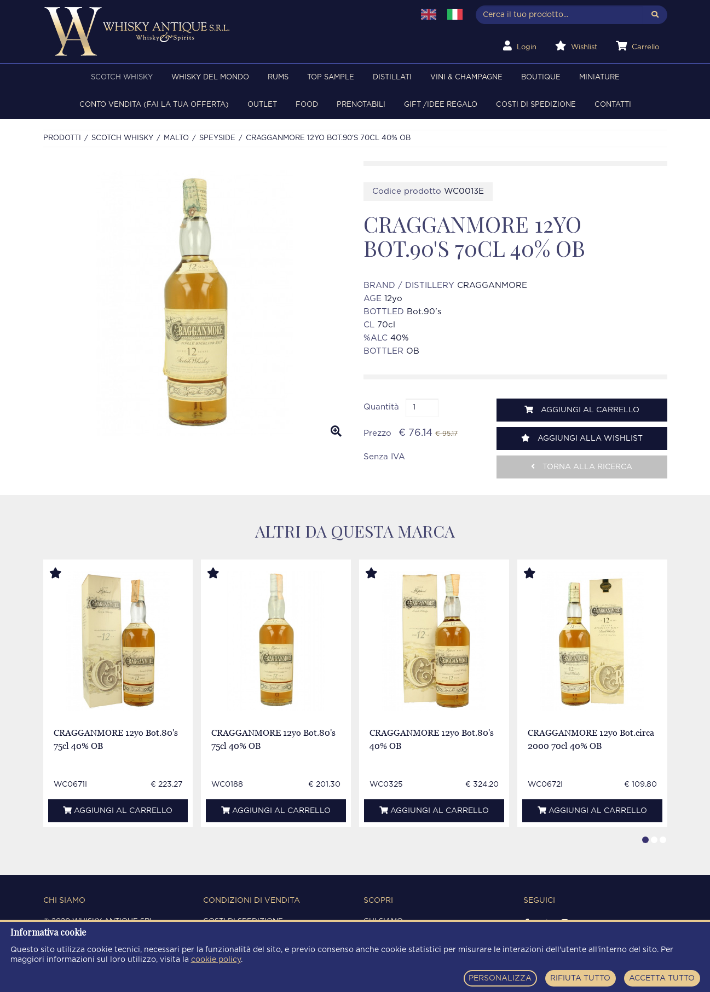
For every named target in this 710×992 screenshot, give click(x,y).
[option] (195, 303)
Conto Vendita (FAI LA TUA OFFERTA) (154, 104)
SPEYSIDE (217, 138)
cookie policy (216, 960)
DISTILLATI (392, 77)
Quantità (381, 407)
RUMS (278, 77)
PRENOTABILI (361, 104)
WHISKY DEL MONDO (210, 77)
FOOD (307, 104)
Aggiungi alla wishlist (582, 438)
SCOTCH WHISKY (122, 77)
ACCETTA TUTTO (662, 978)
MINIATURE (599, 77)
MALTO (176, 138)
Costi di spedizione (536, 104)
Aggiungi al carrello (581, 410)
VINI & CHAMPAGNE (466, 77)
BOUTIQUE (541, 77)
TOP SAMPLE (330, 77)
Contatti (612, 104)
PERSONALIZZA (500, 978)
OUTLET (262, 104)
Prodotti (62, 138)
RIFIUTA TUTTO (580, 978)
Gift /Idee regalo (440, 104)
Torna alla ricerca (581, 467)
